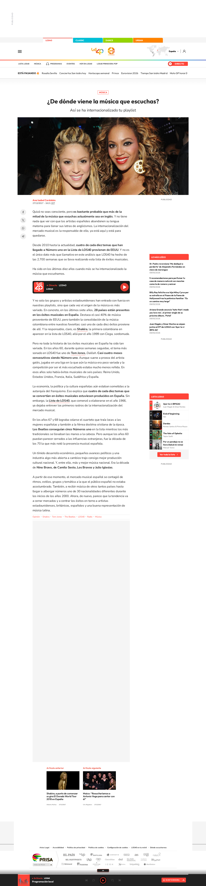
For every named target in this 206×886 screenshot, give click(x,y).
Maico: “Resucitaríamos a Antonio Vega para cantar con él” (99, 796)
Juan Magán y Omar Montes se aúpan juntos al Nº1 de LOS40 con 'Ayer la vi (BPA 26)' (167, 327)
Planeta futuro (142, 859)
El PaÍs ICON (109, 863)
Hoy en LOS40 (86, 64)
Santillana (97, 855)
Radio (89, 516)
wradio (98, 859)
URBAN (139, 40)
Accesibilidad (58, 847)
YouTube (97, 815)
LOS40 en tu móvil (139, 847)
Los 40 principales (83, 855)
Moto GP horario (178, 73)
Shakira (46, 516)
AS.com (135, 855)
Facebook (23, 212)
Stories (121, 815)
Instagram (85, 815)
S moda (121, 863)
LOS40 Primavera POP (107, 64)
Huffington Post (73, 859)
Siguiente (120, 880)
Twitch (115, 815)
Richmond (67, 863)
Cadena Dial (120, 859)
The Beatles (70, 516)
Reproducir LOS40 (124, 287)
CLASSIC (80, 40)
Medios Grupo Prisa (42, 864)
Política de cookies (96, 847)
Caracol (156, 855)
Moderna (82, 863)
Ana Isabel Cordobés (44, 200)
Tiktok (91, 815)
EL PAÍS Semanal (131, 859)
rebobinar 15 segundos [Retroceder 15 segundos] (93, 880)
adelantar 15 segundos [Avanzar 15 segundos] (112, 880)
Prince (115, 73)
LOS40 (49, 40)
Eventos (71, 64)
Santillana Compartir (112, 855)
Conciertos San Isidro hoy (72, 73)
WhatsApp (23, 228)
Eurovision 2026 (129, 73)
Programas (56, 64)
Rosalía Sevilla (49, 73)
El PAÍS (69, 855)
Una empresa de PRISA (42, 857)
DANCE (109, 40)
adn (145, 855)
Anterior (86, 880)
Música (37, 64)
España (172, 51)
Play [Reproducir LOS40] (103, 880)
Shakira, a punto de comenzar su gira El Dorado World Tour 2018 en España (62, 796)
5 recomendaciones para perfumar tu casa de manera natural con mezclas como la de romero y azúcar (167, 281)
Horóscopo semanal (98, 73)
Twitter (23, 220)
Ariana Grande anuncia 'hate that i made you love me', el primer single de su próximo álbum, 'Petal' (169, 312)
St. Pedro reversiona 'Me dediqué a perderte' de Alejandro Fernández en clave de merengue (167, 266)
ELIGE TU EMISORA (172, 880)
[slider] (103, 874)
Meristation (149, 863)
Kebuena (153, 859)
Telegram (23, 236)
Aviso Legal (44, 847)
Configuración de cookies (117, 847)
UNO (89, 859)
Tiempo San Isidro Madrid (154, 73)
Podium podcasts (96, 863)
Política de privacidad (76, 847)
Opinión (36, 516)
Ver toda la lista (167, 454)
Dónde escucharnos (158, 847)
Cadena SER (125, 855)
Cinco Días (109, 859)
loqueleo (134, 863)
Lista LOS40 (23, 64)
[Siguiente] (186, 73)
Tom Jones (57, 516)
